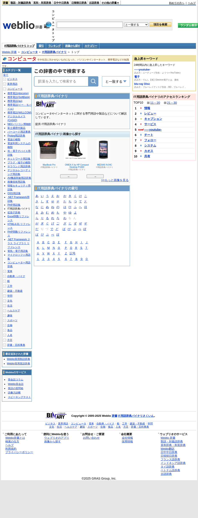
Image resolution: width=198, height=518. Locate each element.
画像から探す (72, 45)
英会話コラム (15, 379)
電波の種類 (13, 139)
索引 (41, 45)
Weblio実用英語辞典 (18, 363)
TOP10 (138, 102)
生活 (9, 305)
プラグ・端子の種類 (19, 162)
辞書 (5, 2)
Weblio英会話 (15, 384)
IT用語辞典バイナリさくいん (136, 415)
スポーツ (12, 320)
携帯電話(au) (14, 101)
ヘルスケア (13, 310)
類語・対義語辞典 (20, 2)
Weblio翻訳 (168, 448)
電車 (9, 271)
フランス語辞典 (170, 459)
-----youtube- (142, 69)
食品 (9, 330)
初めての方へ (176, 2)
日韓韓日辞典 (79, 2)
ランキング (54, 45)
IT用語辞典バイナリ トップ (19, 45)
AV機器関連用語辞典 (19, 177)
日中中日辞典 (61, 2)
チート (148, 134)
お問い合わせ (91, 437)
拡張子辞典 (13, 212)
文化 (9, 300)
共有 (147, 156)
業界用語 (12, 83)
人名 (9, 335)
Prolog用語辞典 (16, 135)
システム (150, 145)
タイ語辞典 (168, 466)
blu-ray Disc (142, 83)
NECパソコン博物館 (19, 124)
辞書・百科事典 (16, 344)
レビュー (150, 113)
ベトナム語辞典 (170, 470)
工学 (9, 286)
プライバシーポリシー (19, 452)
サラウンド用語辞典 (19, 166)
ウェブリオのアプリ (56, 437)
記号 (73, 254)
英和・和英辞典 (42, 2)
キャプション (153, 118)
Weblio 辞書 (9, 52)
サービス (150, 124)
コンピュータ (29, 52)
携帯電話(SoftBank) (18, 97)
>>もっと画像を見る (115, 180)
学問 (9, 295)
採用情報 (127, 441)
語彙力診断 (14, 392)
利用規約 (10, 448)
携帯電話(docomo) (18, 93)
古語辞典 (94, 2)
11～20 (155, 102)
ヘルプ (192, 2)
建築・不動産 (15, 290)
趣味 (9, 315)
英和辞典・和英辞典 (173, 445)
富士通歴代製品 (16, 127)
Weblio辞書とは (15, 437)
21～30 (172, 102)
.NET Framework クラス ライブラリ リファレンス (18, 243)
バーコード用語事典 (19, 131)
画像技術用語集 (16, 181)
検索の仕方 (12, 441)
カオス (148, 151)
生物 (9, 325)
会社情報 (127, 437)
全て (5, 75)
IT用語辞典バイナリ (54, 52)
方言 (9, 340)
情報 (147, 108)
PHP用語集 (13, 204)
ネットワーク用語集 (19, 158)
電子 (137, 76)
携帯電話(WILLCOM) (19, 112)
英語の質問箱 (15, 388)
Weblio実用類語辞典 (18, 359)
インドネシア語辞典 (173, 463)
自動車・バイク (16, 276)
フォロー (150, 140)
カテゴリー (90, 45)
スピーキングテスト (19, 397)
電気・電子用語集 (17, 250)
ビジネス (12, 79)
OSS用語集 (13, 193)
